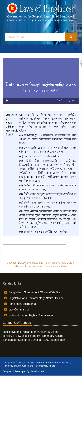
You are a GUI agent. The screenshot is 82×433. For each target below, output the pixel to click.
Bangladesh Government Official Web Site (34, 292)
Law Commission (19, 309)
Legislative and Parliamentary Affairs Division (36, 298)
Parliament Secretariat (22, 303)
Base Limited (37, 371)
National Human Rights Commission (30, 315)
